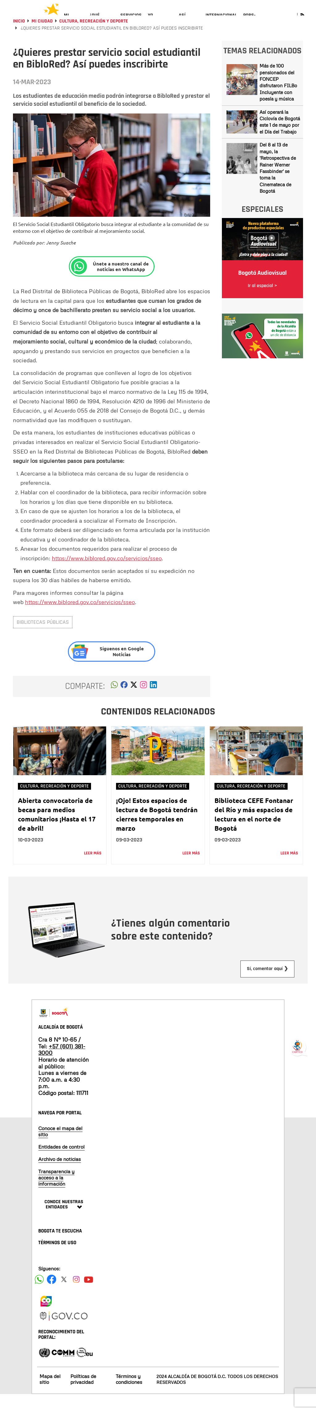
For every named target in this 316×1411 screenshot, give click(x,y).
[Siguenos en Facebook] (39, 1296)
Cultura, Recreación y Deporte (93, 38)
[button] (114, 703)
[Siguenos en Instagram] (76, 1296)
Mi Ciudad (42, 38)
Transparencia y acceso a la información (56, 1194)
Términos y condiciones (129, 1396)
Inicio (19, 38)
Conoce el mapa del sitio (60, 1148)
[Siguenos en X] (64, 1296)
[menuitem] (73, 20)
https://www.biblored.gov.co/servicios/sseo (107, 574)
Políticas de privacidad (83, 1396)
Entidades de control (61, 1163)
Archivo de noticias (59, 1176)
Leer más (93, 870)
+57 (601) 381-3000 (61, 1066)
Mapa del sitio (50, 1396)
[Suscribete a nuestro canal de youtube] (88, 1296)
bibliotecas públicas (43, 638)
